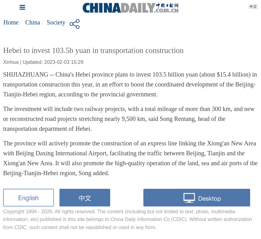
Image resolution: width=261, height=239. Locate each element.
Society (56, 22)
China (32, 22)
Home (11, 22)
